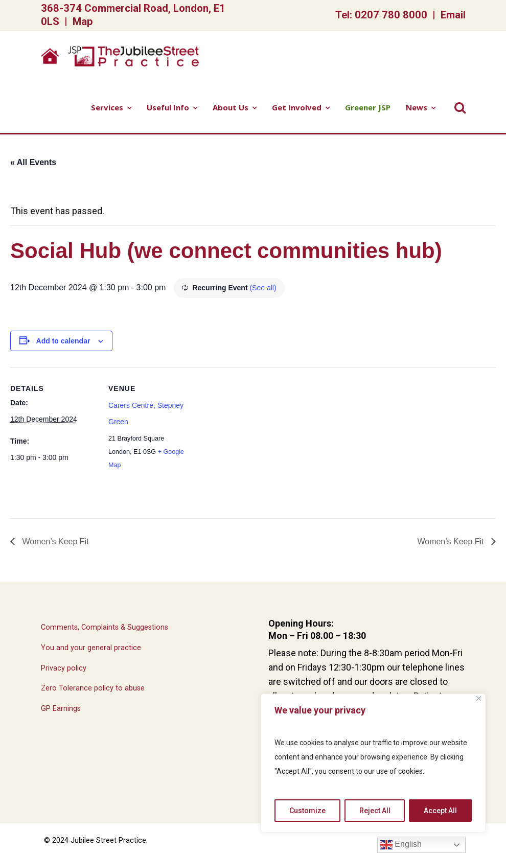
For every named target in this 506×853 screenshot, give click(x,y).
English (401, 845)
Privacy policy (63, 668)
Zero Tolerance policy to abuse (93, 688)
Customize (307, 810)
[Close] (478, 698)
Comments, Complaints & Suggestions (104, 627)
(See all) (262, 288)
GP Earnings (61, 708)
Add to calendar (63, 341)
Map (83, 21)
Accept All (440, 810)
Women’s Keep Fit (54, 541)
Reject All (374, 810)
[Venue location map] (260, 438)
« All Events (33, 162)
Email (453, 15)
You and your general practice (91, 647)
